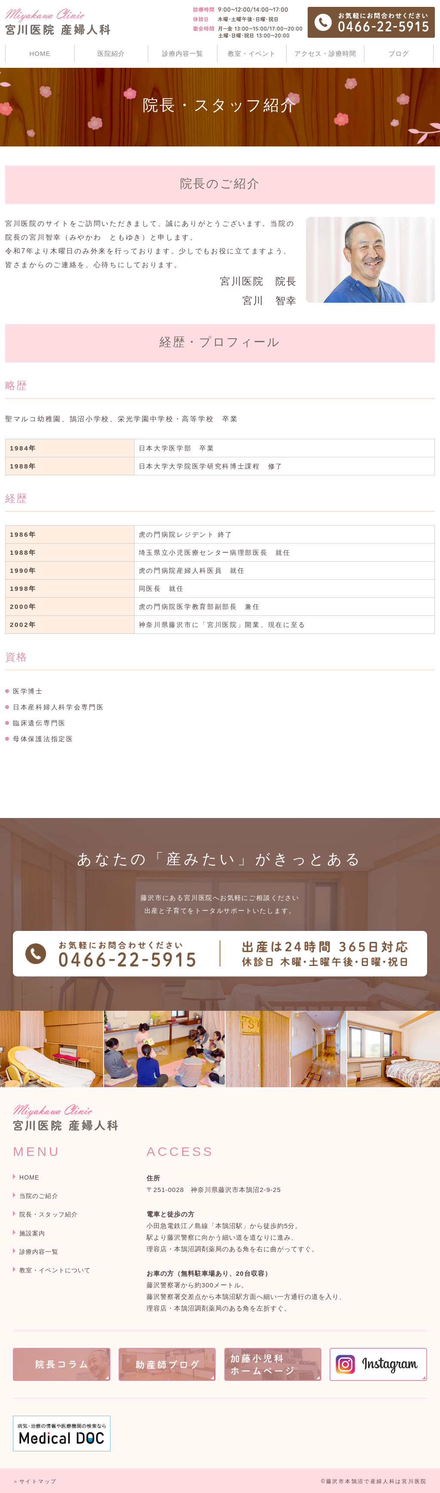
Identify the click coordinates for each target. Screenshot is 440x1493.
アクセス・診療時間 (325, 53)
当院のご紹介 (38, 1195)
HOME (40, 53)
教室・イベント (252, 53)
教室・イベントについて (55, 1270)
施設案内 (32, 1233)
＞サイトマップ (35, 1481)
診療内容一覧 (182, 53)
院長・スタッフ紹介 (48, 1214)
